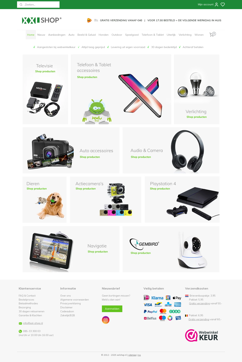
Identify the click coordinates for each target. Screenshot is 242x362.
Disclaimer (66, 307)
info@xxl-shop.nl (33, 323)
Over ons (65, 295)
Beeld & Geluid (87, 34)
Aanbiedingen (56, 34)
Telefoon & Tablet (153, 34)
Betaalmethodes (28, 303)
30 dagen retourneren (31, 311)
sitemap (132, 355)
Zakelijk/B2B (67, 315)
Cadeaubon (67, 311)
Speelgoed (132, 34)
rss (139, 355)
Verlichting (185, 34)
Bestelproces (26, 299)
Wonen (199, 34)
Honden (104, 34)
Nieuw (41, 34)
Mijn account (208, 4)
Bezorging (25, 307)
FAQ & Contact (27, 295)
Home (30, 34)
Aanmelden (112, 308)
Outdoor (117, 34)
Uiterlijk (171, 34)
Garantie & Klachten (30, 315)
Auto (71, 34)
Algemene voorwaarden (74, 299)
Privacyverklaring (70, 303)
